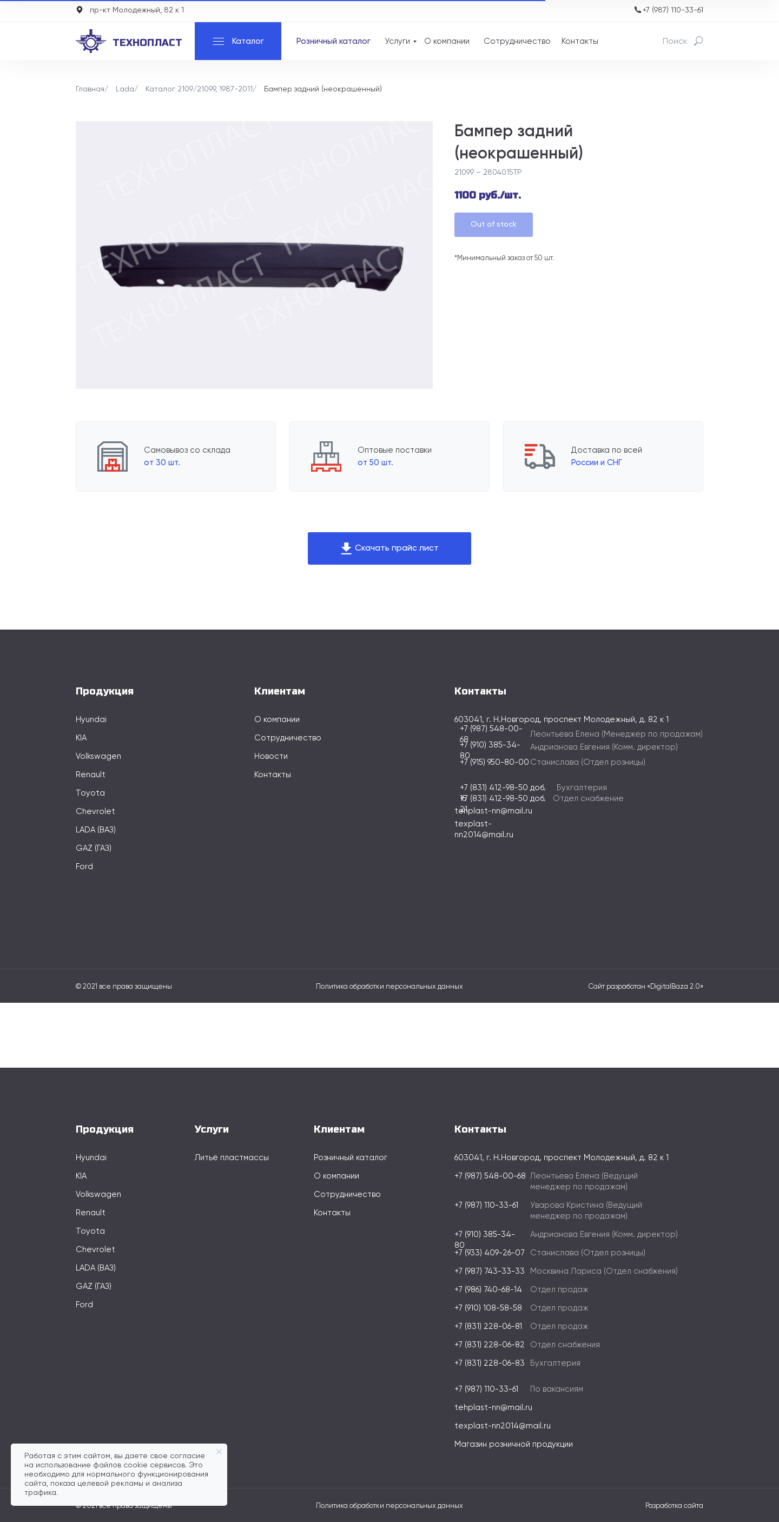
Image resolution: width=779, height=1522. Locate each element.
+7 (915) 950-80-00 (494, 762)
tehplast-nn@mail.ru (493, 811)
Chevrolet (95, 812)
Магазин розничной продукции (513, 1444)
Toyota (90, 793)
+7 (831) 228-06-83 (489, 1363)
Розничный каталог (333, 41)
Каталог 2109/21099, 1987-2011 (199, 89)
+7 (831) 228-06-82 (489, 1345)
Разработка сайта (674, 1506)
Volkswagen (98, 756)
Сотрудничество (517, 41)
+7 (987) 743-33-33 (489, 1271)
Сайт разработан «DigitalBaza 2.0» (646, 986)
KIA (81, 738)
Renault (90, 775)
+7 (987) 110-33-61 (673, 10)
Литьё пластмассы (232, 1158)
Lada (125, 89)
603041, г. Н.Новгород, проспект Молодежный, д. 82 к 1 (561, 1158)
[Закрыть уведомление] (219, 1451)
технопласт (147, 43)
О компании (447, 41)
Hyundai (91, 720)
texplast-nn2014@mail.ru (502, 1426)
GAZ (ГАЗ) (93, 848)
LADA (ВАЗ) (96, 830)
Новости (271, 756)
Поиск (675, 41)
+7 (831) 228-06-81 (488, 1326)
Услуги (397, 41)
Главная (90, 89)
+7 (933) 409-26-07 (489, 1253)
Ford (84, 867)
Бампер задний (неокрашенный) (323, 89)
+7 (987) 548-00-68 (490, 1176)
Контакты (580, 41)
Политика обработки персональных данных (389, 986)
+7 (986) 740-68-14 (488, 1290)
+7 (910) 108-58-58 (488, 1308)
